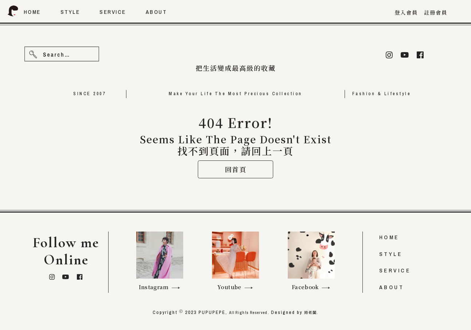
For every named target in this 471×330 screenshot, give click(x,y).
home (32, 12)
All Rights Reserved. (247, 313)
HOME (389, 237)
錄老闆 (317, 313)
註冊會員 (435, 12)
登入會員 (406, 12)
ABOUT (391, 287)
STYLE (391, 254)
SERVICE (395, 271)
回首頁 (236, 186)
